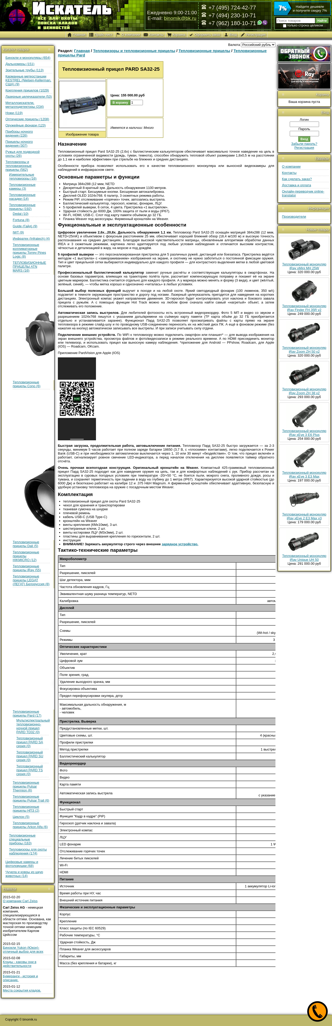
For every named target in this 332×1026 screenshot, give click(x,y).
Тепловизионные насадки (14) (22, 197)
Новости (9, 889)
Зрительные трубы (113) (24, 70)
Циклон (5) (21, 817)
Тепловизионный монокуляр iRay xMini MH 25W (304, 266)
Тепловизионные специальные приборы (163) (22, 839)
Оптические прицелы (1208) (27, 119)
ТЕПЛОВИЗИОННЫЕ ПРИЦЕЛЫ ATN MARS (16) (29, 266)
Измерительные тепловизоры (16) (23, 176)
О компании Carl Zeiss (20, 901)
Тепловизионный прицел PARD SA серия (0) (29, 742)
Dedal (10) (21, 214)
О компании (291, 166)
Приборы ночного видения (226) (19, 133)
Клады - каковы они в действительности (19, 964)
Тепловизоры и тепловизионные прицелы (134, 50)
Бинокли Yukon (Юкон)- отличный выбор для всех (23, 949)
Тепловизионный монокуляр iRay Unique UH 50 (304, 558)
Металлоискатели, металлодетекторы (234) (24, 105)
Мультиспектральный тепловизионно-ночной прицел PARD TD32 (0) (33, 726)
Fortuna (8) (21, 220)
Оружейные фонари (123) (25, 125)
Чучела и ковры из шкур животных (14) (24, 874)
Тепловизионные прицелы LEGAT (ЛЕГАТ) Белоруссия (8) (31, 580)
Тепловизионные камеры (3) (22, 186)
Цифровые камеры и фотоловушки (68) (21, 864)
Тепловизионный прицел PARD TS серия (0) (29, 770)
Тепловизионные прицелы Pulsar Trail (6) (31, 798)
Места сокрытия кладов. (22, 990)
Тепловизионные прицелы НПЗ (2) (26, 808)
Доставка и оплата (296, 185)
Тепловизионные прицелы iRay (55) (27, 568)
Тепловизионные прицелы (204, 50)
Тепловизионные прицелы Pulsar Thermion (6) (26, 786)
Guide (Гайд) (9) (25, 226)
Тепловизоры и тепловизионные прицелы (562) (18, 166)
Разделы (322, 158)
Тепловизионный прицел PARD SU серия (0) (29, 756)
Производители (294, 216)
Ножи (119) (14, 113)
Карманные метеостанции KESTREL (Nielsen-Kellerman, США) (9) (28, 80)
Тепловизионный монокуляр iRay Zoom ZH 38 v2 (304, 391)
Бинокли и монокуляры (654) (27, 58)
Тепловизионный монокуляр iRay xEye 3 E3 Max (304, 474)
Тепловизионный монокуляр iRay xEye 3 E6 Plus (304, 433)
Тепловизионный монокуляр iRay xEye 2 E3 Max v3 (304, 516)
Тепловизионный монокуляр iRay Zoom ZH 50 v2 (304, 349)
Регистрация (304, 148)
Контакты (289, 173)
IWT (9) (18, 232)
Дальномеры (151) (19, 64)
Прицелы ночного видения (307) (19, 143)
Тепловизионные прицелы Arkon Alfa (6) (30, 825)
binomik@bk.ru (180, 18)
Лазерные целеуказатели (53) (28, 96)
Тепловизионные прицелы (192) (22, 207)
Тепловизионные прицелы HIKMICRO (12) (26, 556)
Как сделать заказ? (297, 179)
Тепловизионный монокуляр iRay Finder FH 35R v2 (304, 308)
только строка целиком (303, 25)
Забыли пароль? (304, 144)
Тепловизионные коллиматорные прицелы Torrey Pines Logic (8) (29, 250)
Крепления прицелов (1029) (27, 90)
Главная (82, 50)
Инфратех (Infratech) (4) (31, 238)
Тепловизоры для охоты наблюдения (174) (28, 851)
